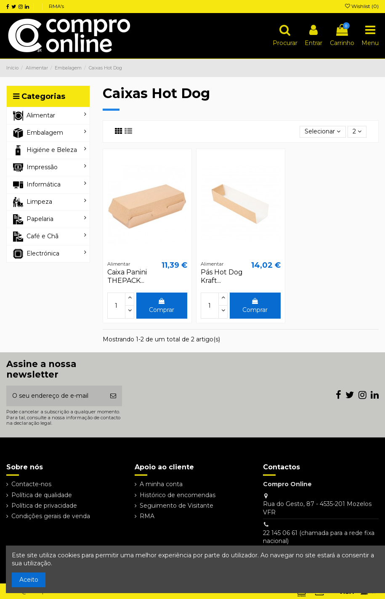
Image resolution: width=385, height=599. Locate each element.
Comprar (161, 306)
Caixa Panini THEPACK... (127, 276)
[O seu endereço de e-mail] (55, 396)
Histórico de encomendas (177, 495)
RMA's (56, 6)
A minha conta (161, 484)
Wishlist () (362, 6)
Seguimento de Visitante (176, 505)
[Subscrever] (113, 396)
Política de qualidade (41, 495)
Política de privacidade (44, 505)
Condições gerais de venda (50, 516)
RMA (147, 516)
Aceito (28, 579)
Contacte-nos (31, 484)
